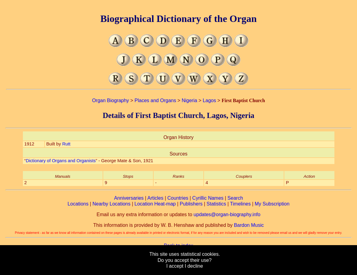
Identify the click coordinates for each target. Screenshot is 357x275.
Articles (155, 198)
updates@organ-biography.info (227, 214)
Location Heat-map (155, 203)
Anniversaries (129, 198)
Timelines (240, 203)
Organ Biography (110, 100)
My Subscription (272, 203)
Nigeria (189, 100)
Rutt (66, 143)
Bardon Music (249, 225)
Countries (177, 198)
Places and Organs (155, 100)
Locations (78, 203)
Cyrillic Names (208, 198)
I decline (194, 266)
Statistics (216, 203)
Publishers (191, 203)
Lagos (209, 100)
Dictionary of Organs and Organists (61, 160)
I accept (174, 266)
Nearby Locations (112, 203)
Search (235, 198)
